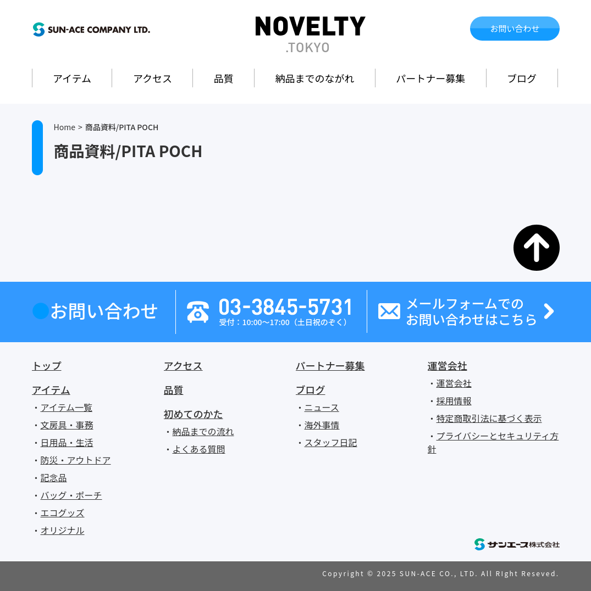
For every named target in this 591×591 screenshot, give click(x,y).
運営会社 (447, 365)
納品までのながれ (315, 78)
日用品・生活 (67, 442)
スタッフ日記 (331, 442)
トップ (47, 365)
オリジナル (63, 530)
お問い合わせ (514, 28)
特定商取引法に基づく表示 (489, 418)
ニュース (322, 407)
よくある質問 (199, 448)
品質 (224, 78)
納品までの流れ (203, 431)
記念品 (54, 477)
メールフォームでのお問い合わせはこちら (472, 311)
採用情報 (454, 400)
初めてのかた (193, 413)
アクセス (152, 78)
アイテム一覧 (66, 407)
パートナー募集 (430, 78)
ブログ (522, 78)
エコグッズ (63, 512)
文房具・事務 (67, 424)
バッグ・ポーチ (71, 494)
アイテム (72, 78)
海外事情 (322, 424)
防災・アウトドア (76, 459)
